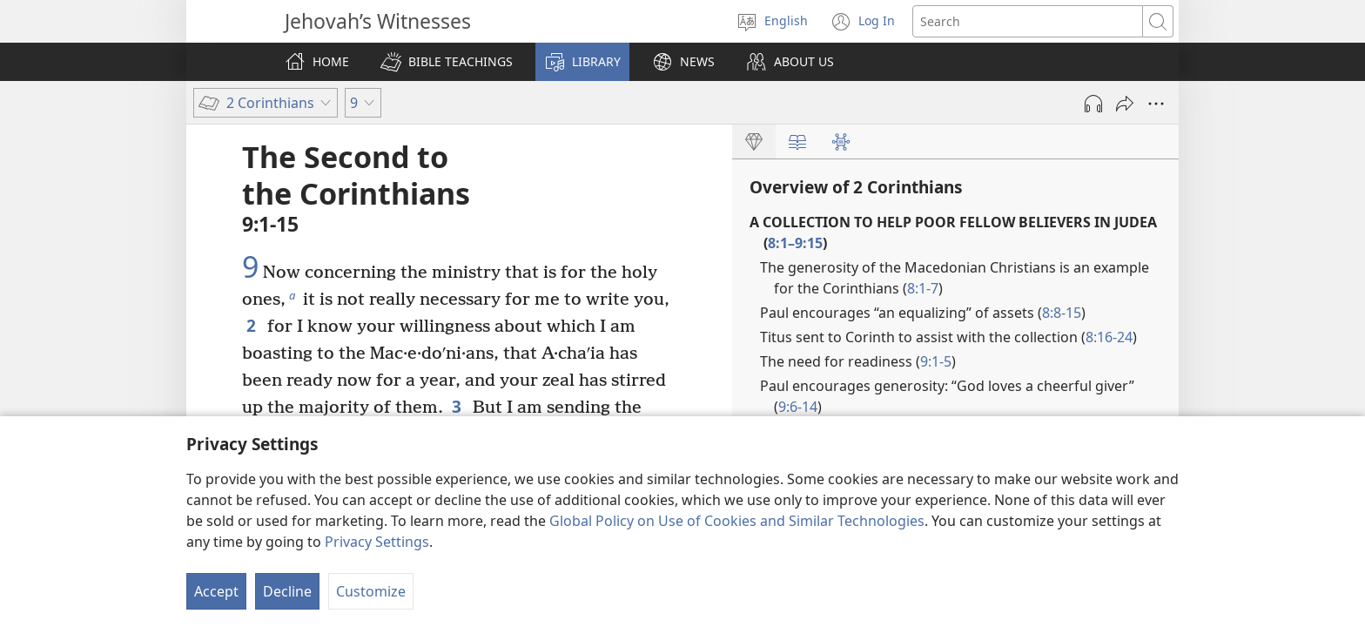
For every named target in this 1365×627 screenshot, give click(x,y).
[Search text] (1027, 21)
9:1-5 (935, 361)
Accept (216, 591)
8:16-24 (1109, 337)
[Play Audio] (1093, 103)
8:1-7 (922, 288)
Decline (287, 591)
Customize (371, 591)
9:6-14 (797, 406)
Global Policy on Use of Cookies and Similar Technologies (737, 520)
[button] (446, 62)
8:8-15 (1061, 312)
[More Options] (1156, 103)
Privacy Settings (377, 541)
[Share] (1124, 103)
